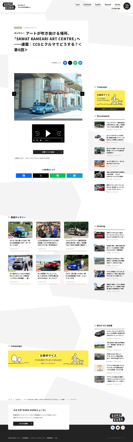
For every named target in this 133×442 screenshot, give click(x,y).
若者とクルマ (20, 158)
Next (82, 94)
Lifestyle (87, 4)
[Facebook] (65, 63)
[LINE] (75, 63)
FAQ (56, 438)
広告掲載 (24, 438)
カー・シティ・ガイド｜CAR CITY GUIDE (38, 158)
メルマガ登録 (25, 424)
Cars (78, 4)
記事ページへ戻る (52, 152)
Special (108, 4)
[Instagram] (123, 428)
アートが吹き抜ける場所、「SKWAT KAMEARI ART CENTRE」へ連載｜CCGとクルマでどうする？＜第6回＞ (45, 399)
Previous (14, 94)
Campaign (116, 8)
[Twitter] (70, 63)
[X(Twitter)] (118, 428)
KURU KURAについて (14, 438)
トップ (10, 399)
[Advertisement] (32, 196)
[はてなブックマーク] (80, 63)
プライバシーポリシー (37, 438)
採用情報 (49, 438)
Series (117, 4)
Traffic (98, 4)
